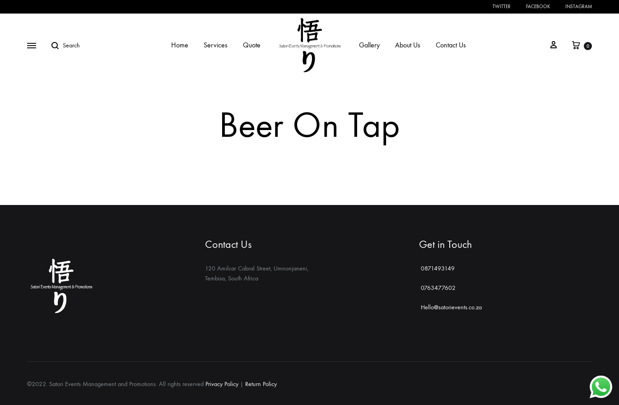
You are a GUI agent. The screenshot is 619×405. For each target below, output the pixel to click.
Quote (252, 45)
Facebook (538, 6)
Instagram (578, 6)
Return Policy (261, 384)
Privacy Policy (221, 384)
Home (179, 45)
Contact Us (451, 45)
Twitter (502, 6)
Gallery (369, 45)
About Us (407, 45)
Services (216, 45)
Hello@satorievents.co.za (450, 307)
